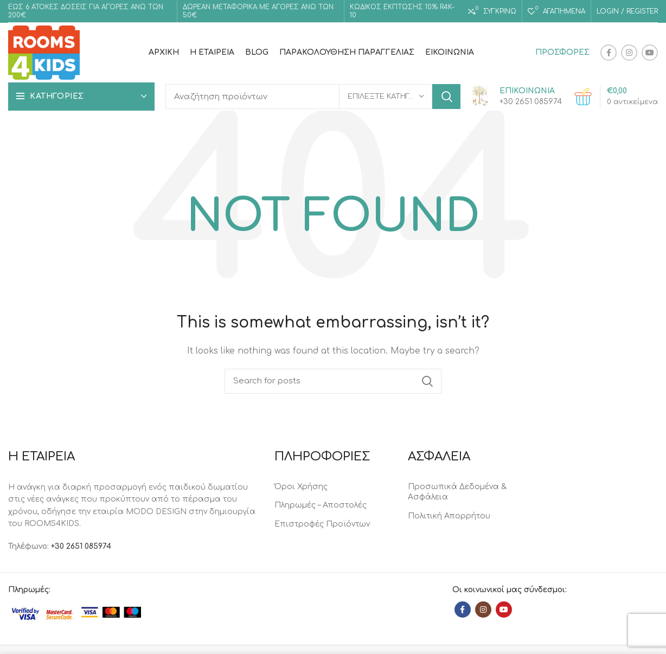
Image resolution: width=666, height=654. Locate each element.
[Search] (312, 96)
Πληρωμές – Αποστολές (320, 505)
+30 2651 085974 (81, 546)
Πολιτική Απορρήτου (449, 516)
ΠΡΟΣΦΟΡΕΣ (562, 52)
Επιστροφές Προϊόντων (322, 524)
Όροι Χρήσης (301, 487)
